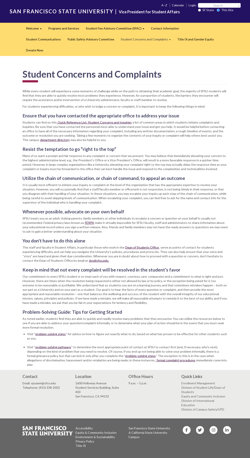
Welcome (35, 29)
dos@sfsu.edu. (99, 260)
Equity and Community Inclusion (203, 396)
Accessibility (84, 428)
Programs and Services (63, 28)
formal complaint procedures (176, 360)
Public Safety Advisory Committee (90, 39)
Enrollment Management (198, 383)
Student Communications (43, 39)
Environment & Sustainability (95, 437)
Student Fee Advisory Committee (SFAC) (117, 29)
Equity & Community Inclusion (96, 432)
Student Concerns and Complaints (147, 40)
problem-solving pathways (53, 347)
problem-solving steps (50, 334)
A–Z (164, 5)
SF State (206, 10)
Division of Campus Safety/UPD (202, 409)
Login (192, 5)
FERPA (89, 223)
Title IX (81, 446)
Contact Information (165, 28)
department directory (55, 140)
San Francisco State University (149, 428)
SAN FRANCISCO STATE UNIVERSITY (61, 11)
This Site (225, 10)
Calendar (178, 5)
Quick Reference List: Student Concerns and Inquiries (94, 122)
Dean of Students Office (142, 247)
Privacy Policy (85, 441)
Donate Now (34, 50)
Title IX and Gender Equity (195, 39)
